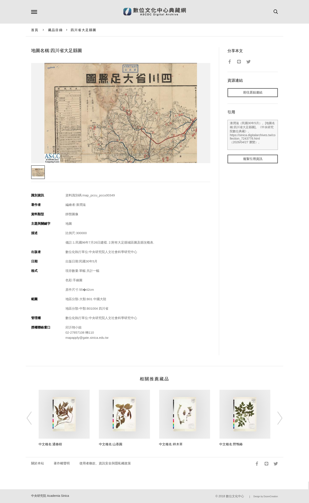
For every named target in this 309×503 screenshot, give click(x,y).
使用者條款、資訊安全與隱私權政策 (105, 463)
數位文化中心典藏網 (154, 12)
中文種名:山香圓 (110, 444)
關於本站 (37, 463)
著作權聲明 (62, 463)
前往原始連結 (252, 92)
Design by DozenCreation (265, 496)
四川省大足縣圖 (84, 30)
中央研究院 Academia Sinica (50, 495)
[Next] (276, 418)
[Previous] (33, 418)
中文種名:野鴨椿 (231, 444)
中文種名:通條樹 (50, 444)
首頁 (35, 30)
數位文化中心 (235, 496)
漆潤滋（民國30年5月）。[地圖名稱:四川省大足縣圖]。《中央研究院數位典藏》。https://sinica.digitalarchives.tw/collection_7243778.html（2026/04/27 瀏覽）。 (252, 135)
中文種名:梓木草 (170, 444)
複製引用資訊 (252, 159)
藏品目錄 (55, 30)
